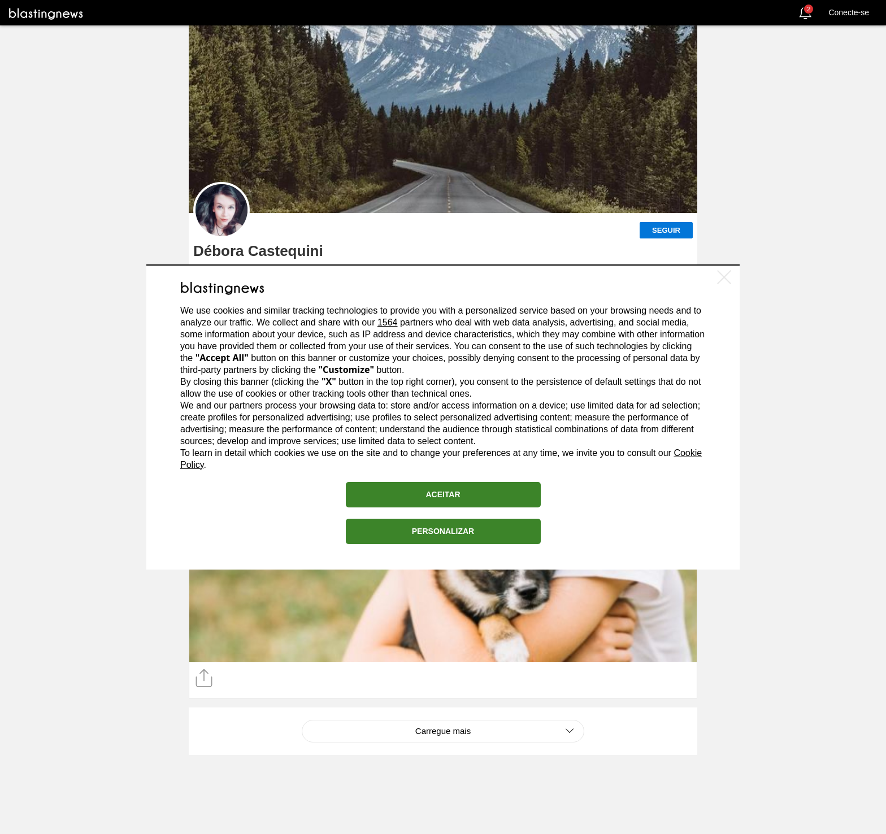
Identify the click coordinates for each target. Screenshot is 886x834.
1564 (387, 322)
